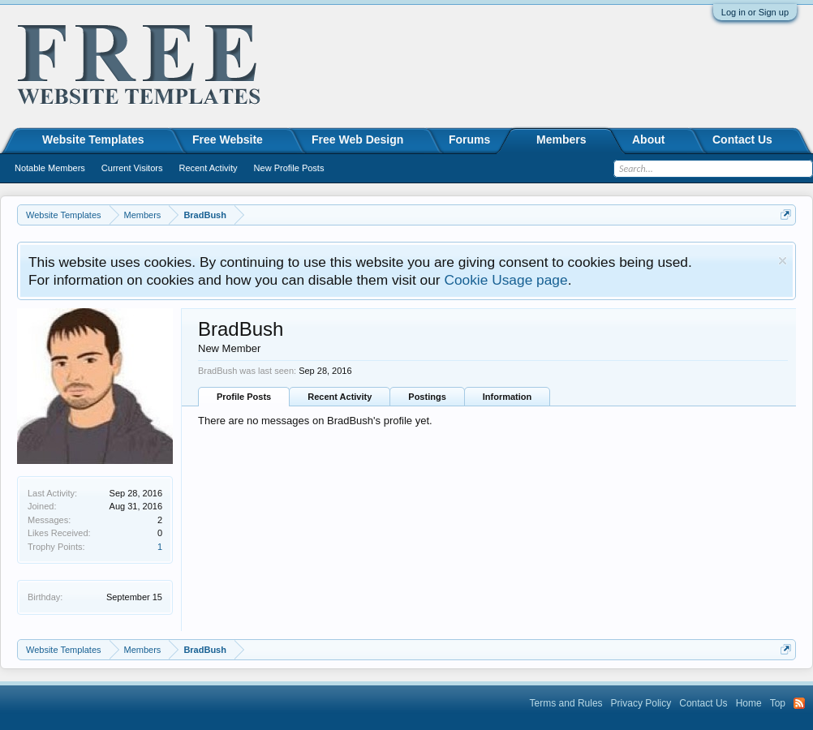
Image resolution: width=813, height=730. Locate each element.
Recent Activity (340, 397)
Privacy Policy (641, 703)
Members (561, 139)
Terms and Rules (566, 703)
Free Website (227, 139)
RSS (799, 703)
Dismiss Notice (782, 261)
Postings (426, 397)
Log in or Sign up (755, 12)
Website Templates (93, 139)
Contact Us (742, 139)
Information (507, 397)
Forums (469, 139)
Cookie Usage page (505, 280)
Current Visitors (132, 168)
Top (777, 703)
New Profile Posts (289, 168)
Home (749, 703)
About (648, 139)
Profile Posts (244, 397)
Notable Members (50, 168)
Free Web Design (357, 139)
